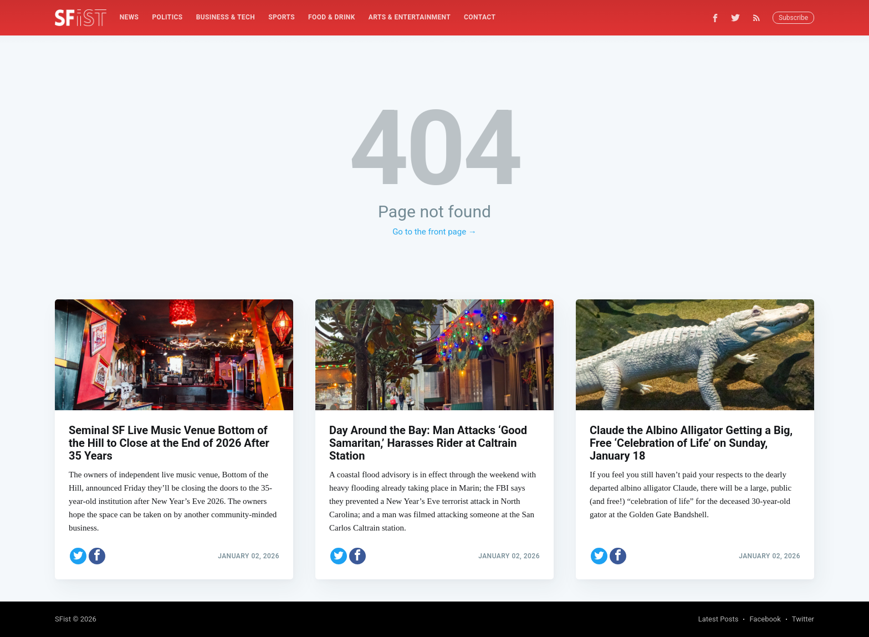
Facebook (764, 619)
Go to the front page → (434, 232)
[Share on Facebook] (97, 556)
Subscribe (793, 18)
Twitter (803, 619)
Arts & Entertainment (410, 17)
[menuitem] (129, 17)
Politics (167, 17)
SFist (63, 619)
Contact (479, 17)
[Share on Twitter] (78, 556)
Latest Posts (718, 619)
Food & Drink (331, 17)
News (129, 17)
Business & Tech (225, 17)
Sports (281, 17)
